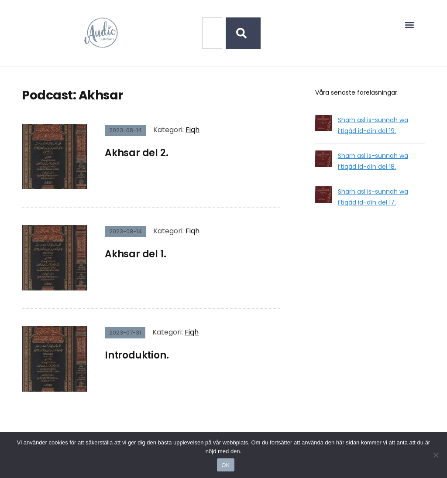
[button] (409, 24)
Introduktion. (136, 355)
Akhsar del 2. (136, 153)
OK (225, 465)
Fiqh (192, 130)
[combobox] (212, 33)
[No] (436, 455)
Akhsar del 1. (135, 254)
